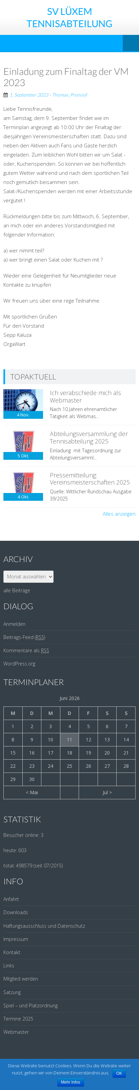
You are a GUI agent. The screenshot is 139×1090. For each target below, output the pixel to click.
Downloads (15, 912)
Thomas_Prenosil (69, 95)
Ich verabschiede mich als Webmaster (85, 396)
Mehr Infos (70, 1082)
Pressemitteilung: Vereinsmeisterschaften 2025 (90, 479)
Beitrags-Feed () (24, 637)
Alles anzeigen (119, 513)
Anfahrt (11, 899)
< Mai (32, 792)
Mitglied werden (20, 978)
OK (119, 1073)
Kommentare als (26, 650)
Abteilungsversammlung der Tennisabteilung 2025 (89, 437)
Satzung (12, 992)
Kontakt (11, 952)
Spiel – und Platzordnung (30, 1005)
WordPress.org (19, 663)
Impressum (15, 939)
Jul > (107, 792)
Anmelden (14, 624)
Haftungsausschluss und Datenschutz (44, 926)
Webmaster (16, 1032)
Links (8, 965)
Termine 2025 (18, 1018)
